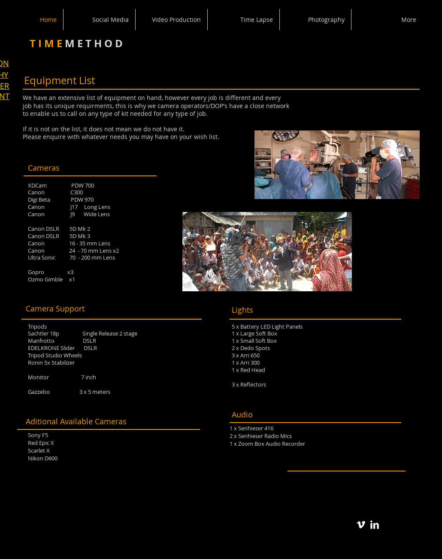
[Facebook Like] (358, 487)
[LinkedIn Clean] (374, 524)
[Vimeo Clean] (361, 524)
